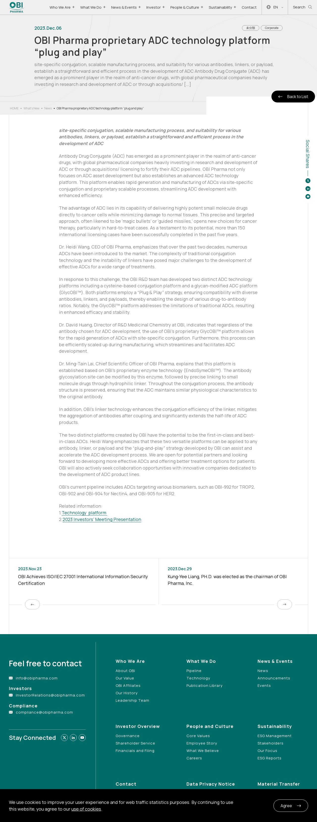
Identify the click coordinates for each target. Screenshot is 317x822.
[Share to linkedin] (307, 188)
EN (275, 7)
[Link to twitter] (64, 737)
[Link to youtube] (82, 737)
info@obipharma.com (37, 678)
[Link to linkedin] (73, 737)
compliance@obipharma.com (44, 712)
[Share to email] (307, 196)
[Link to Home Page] (17, 7)
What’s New (31, 108)
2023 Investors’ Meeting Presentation (102, 519)
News (48, 108)
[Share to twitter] (307, 180)
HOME (14, 108)
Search (302, 7)
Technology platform (84, 513)
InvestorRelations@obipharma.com (50, 695)
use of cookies (86, 809)
